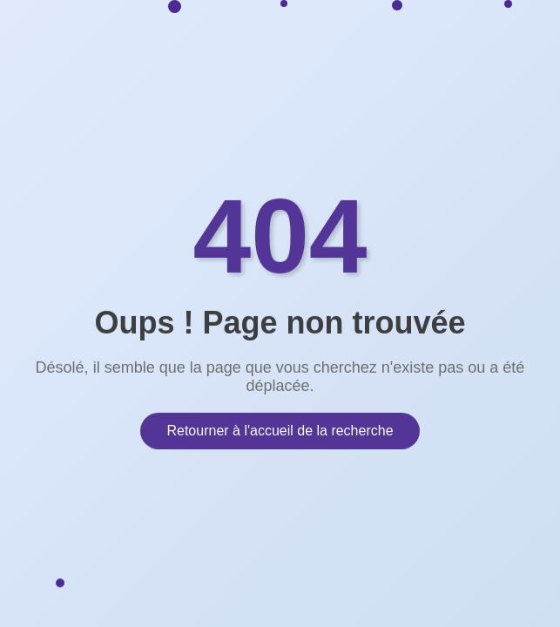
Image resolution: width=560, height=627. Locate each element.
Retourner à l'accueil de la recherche (279, 429)
